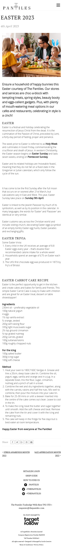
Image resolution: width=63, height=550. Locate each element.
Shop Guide (32, 475)
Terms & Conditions (26, 545)
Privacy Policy (38, 545)
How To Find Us (31, 480)
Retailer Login (31, 471)
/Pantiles (34, 484)
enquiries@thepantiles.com (31, 508)
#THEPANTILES (33, 489)
